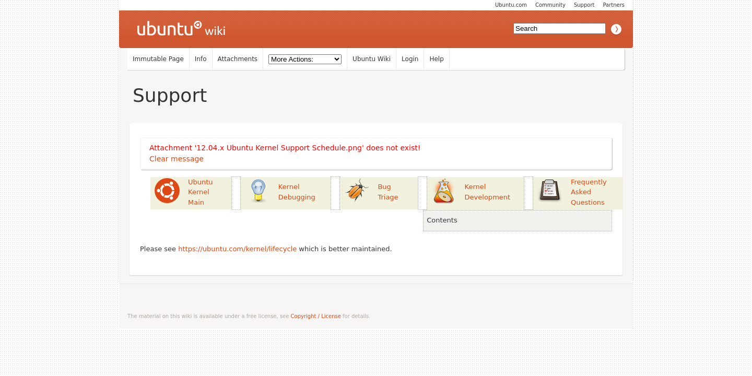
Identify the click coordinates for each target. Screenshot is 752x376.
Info (201, 59)
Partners (614, 5)
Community (550, 5)
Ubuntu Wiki (371, 59)
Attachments (238, 59)
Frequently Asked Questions (589, 192)
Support (584, 5)
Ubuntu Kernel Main (200, 192)
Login (410, 59)
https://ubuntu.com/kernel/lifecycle (237, 249)
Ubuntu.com (511, 5)
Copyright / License (316, 316)
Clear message (176, 159)
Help (436, 59)
